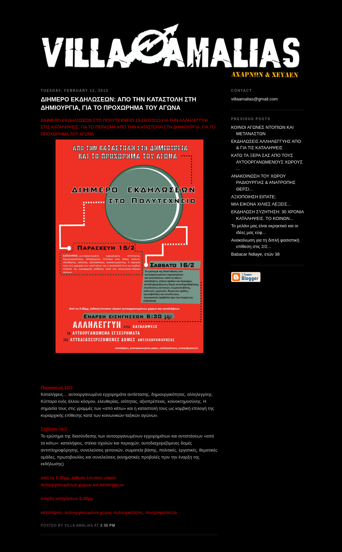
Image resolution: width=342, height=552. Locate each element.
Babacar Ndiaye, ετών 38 (255, 254)
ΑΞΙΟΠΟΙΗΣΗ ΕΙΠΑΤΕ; (253, 196)
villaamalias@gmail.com (254, 98)
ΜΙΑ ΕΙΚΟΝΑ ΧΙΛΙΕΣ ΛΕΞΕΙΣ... (261, 204)
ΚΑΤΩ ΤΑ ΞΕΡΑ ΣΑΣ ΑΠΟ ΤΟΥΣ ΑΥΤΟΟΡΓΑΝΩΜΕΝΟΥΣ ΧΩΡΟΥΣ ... (267, 162)
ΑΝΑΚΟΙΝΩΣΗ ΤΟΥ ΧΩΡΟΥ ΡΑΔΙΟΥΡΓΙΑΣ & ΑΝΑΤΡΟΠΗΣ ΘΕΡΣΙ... (263, 183)
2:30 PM (107, 525)
